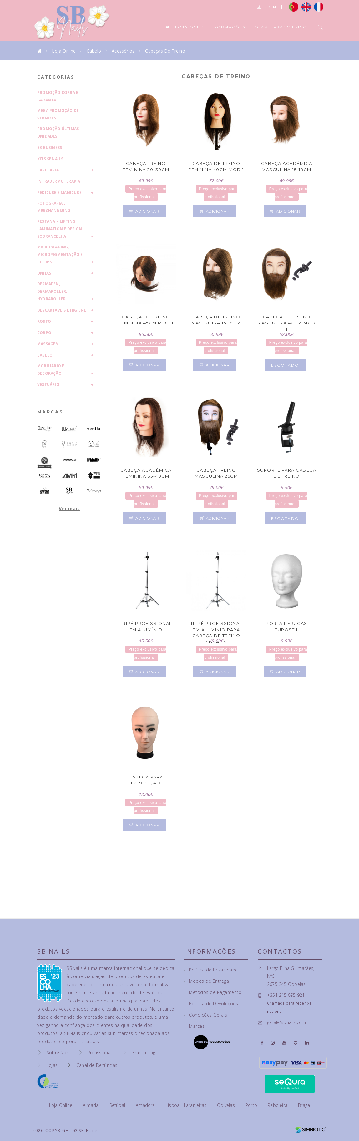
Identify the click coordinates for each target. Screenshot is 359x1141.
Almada (91, 1105)
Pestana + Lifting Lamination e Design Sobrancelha (59, 229)
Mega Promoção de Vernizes (58, 114)
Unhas (44, 273)
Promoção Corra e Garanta (57, 96)
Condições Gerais (205, 1015)
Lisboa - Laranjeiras (187, 1105)
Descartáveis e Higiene (61, 310)
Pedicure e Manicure (59, 192)
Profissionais (101, 1053)
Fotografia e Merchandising (54, 206)
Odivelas (226, 1105)
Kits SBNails (50, 158)
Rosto (44, 321)
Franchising (290, 27)
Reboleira (278, 1105)
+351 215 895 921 (286, 995)
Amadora (146, 1105)
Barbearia (48, 170)
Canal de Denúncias (97, 1065)
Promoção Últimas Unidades (58, 132)
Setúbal (118, 1105)
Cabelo (94, 51)
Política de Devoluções (211, 1004)
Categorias (55, 77)
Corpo (44, 332)
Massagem (48, 344)
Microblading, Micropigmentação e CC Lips (60, 254)
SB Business (49, 147)
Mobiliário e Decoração (50, 369)
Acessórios (123, 51)
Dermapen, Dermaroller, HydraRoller (52, 291)
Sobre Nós (58, 1053)
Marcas (50, 412)
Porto (251, 1105)
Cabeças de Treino (165, 51)
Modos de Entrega (206, 981)
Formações (229, 27)
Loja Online (191, 27)
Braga (304, 1105)
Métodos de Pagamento (212, 992)
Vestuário (48, 384)
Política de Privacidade (211, 970)
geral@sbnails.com (286, 1022)
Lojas (259, 27)
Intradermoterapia (58, 181)
